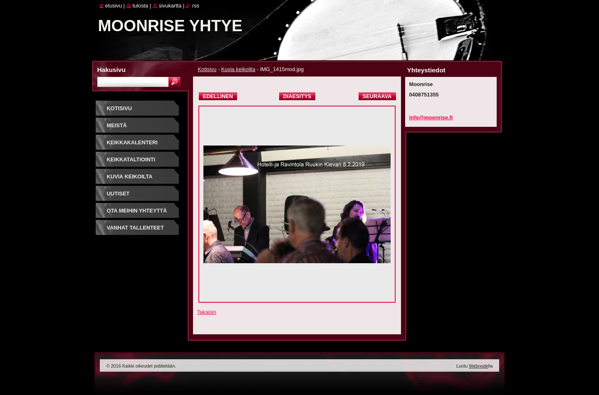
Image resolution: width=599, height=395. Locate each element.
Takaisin (206, 312)
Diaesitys (297, 96)
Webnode (478, 365)
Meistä (117, 125)
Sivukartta (170, 5)
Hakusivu (111, 69)
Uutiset (118, 193)
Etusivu (113, 5)
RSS (195, 5)
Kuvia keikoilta (238, 69)
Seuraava (377, 96)
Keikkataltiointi (131, 159)
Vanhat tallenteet (135, 228)
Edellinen (218, 96)
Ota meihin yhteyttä (137, 210)
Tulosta (141, 5)
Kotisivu (207, 69)
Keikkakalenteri (132, 142)
